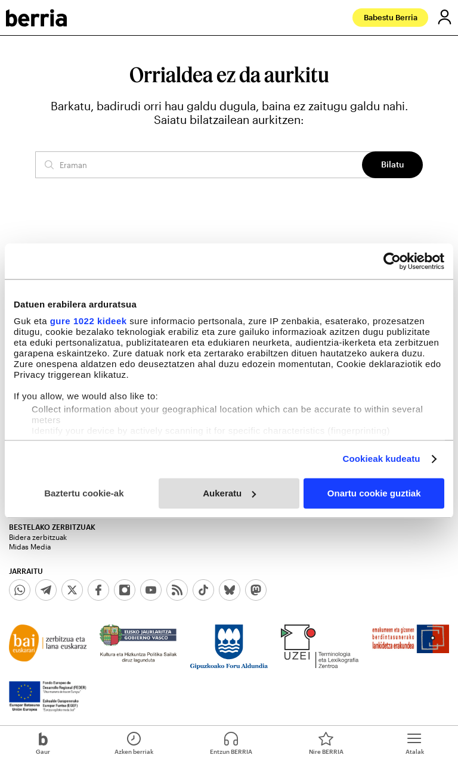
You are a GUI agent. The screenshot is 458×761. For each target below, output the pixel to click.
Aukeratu (229, 493)
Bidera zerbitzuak (38, 537)
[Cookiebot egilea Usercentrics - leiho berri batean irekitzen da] (392, 261)
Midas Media (30, 546)
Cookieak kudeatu (381, 459)
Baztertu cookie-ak (83, 493)
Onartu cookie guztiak (374, 493)
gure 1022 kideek (88, 321)
